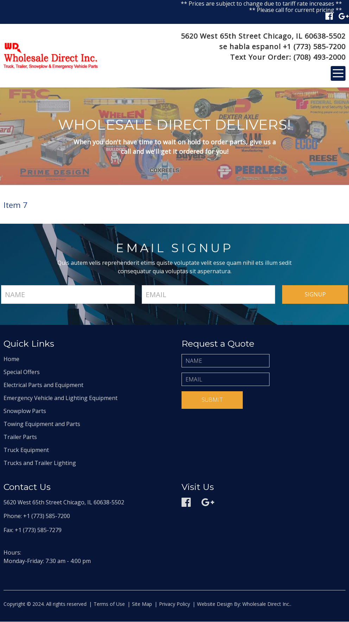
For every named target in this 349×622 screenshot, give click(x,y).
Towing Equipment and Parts (42, 424)
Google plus (343, 16)
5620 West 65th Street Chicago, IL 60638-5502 (263, 36)
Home (11, 359)
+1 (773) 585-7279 (38, 530)
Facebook (329, 16)
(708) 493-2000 (319, 57)
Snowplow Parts (25, 411)
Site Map (142, 604)
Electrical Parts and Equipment (43, 385)
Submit (212, 400)
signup (315, 295)
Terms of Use (109, 604)
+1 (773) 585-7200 (314, 46)
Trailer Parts (20, 437)
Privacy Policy (174, 604)
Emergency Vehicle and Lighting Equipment (61, 398)
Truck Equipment (26, 450)
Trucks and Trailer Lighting (40, 463)
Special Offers (22, 372)
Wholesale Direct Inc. (265, 604)
